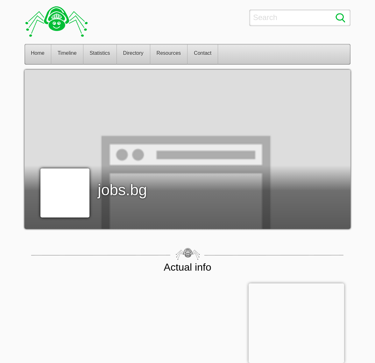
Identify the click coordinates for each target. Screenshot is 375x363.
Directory (133, 53)
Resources (169, 53)
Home (38, 53)
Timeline (67, 53)
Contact (202, 53)
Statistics (100, 53)
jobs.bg (122, 190)
